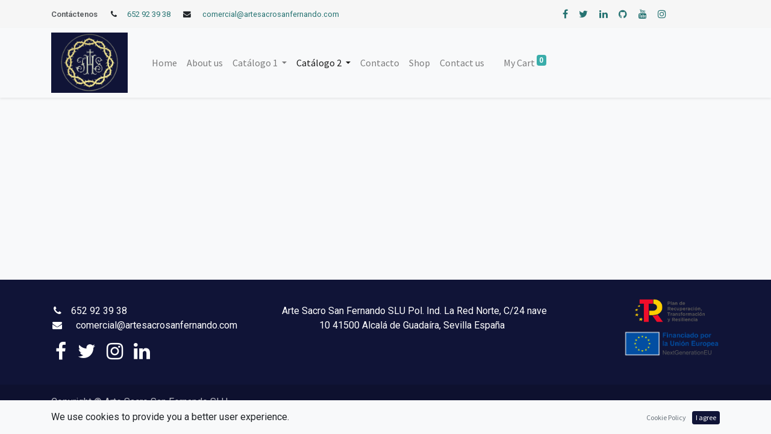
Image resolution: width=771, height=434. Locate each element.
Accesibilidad (111, 418)
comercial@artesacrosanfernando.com (270, 14)
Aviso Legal (328, 403)
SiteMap (149, 418)
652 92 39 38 (148, 14)
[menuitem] (164, 63)
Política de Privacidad (270, 403)
